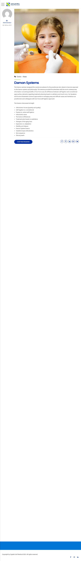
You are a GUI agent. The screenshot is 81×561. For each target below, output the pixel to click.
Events (19, 77)
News (25, 77)
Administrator (7, 23)
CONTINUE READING (23, 142)
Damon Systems (26, 83)
